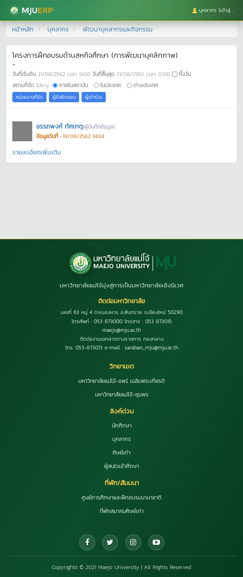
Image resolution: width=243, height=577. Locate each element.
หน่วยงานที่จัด (29, 97)
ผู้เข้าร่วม (93, 97)
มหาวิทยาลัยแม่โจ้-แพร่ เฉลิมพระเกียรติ (121, 381)
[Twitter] (110, 542)
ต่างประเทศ (145, 85)
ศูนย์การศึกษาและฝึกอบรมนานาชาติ (121, 497)
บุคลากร (58, 29)
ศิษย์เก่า (121, 452)
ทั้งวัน (185, 74)
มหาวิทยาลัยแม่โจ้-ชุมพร (121, 394)
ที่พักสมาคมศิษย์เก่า (122, 511)
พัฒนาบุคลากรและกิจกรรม (118, 29)
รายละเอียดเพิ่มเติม (36, 152)
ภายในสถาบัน (73, 85)
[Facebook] (87, 542)
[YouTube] (156, 542)
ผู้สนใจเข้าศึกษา (121, 466)
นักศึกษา (122, 425)
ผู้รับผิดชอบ (64, 97)
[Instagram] (133, 542)
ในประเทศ (110, 85)
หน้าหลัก (22, 29)
